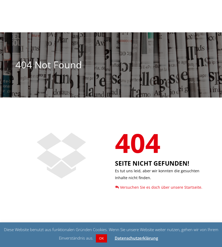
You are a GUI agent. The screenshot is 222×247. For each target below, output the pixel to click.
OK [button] (101, 238)
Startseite (97, 27)
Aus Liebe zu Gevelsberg (175, 27)
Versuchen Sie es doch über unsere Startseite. (158, 187)
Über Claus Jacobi (139, 27)
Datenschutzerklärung (136, 238)
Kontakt (203, 27)
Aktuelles (115, 27)
